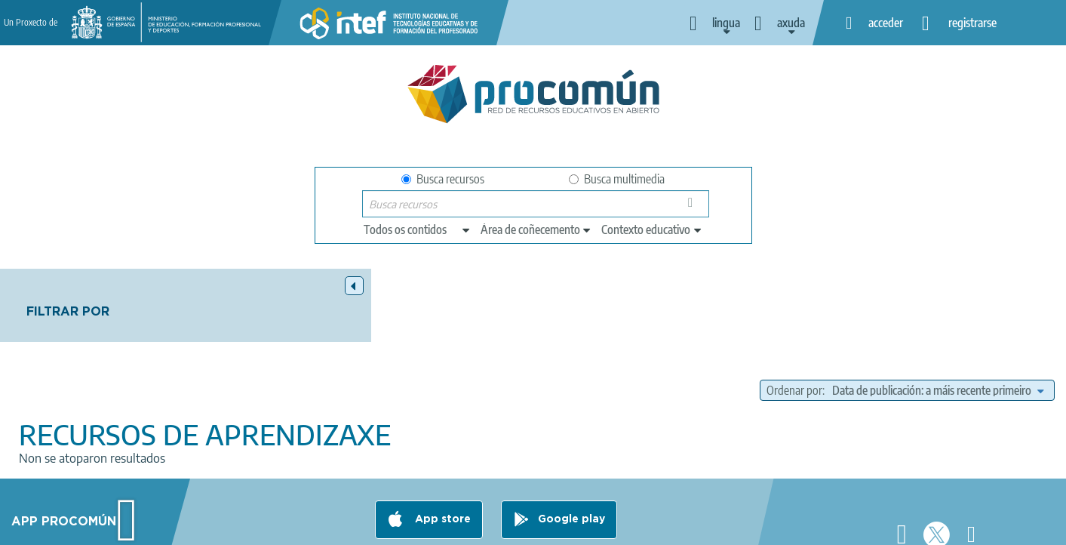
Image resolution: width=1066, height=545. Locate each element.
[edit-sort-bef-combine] (938, 317)
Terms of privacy (415, 526)
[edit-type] (417, 229)
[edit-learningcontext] (652, 229)
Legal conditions (318, 526)
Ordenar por (794, 317)
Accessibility (589, 526)
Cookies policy (507, 526)
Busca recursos (442, 178)
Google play (571, 467)
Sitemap (657, 526)
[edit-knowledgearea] (536, 229)
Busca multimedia (617, 178)
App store (441, 467)
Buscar (693, 207)
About (244, 526)
